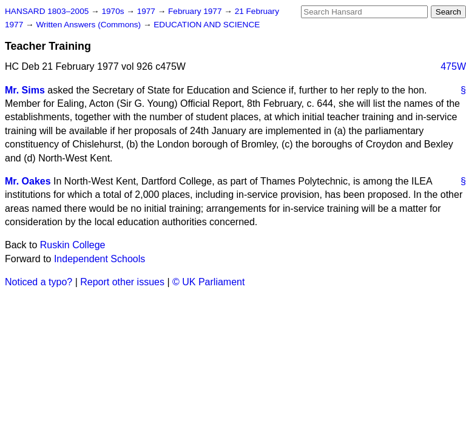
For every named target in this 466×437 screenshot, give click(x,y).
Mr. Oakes (28, 181)
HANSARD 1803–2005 (47, 11)
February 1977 (196, 11)
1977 (147, 11)
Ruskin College (73, 245)
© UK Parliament (208, 282)
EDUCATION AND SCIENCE (207, 24)
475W (453, 66)
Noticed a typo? (38, 282)
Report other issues (122, 282)
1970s (113, 11)
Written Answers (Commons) (89, 24)
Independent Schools (99, 259)
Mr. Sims (25, 90)
